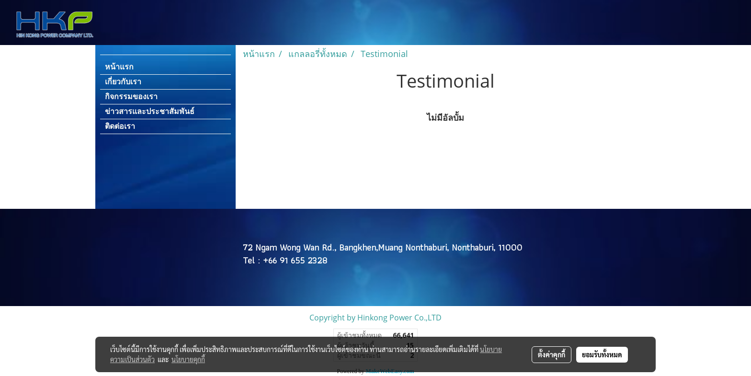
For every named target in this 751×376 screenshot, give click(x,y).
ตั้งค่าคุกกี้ (551, 354)
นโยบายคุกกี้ (188, 359)
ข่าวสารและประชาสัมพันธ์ (149, 111)
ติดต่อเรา (120, 126)
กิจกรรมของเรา (131, 96)
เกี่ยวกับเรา (123, 81)
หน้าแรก (119, 66)
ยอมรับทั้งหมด (602, 354)
